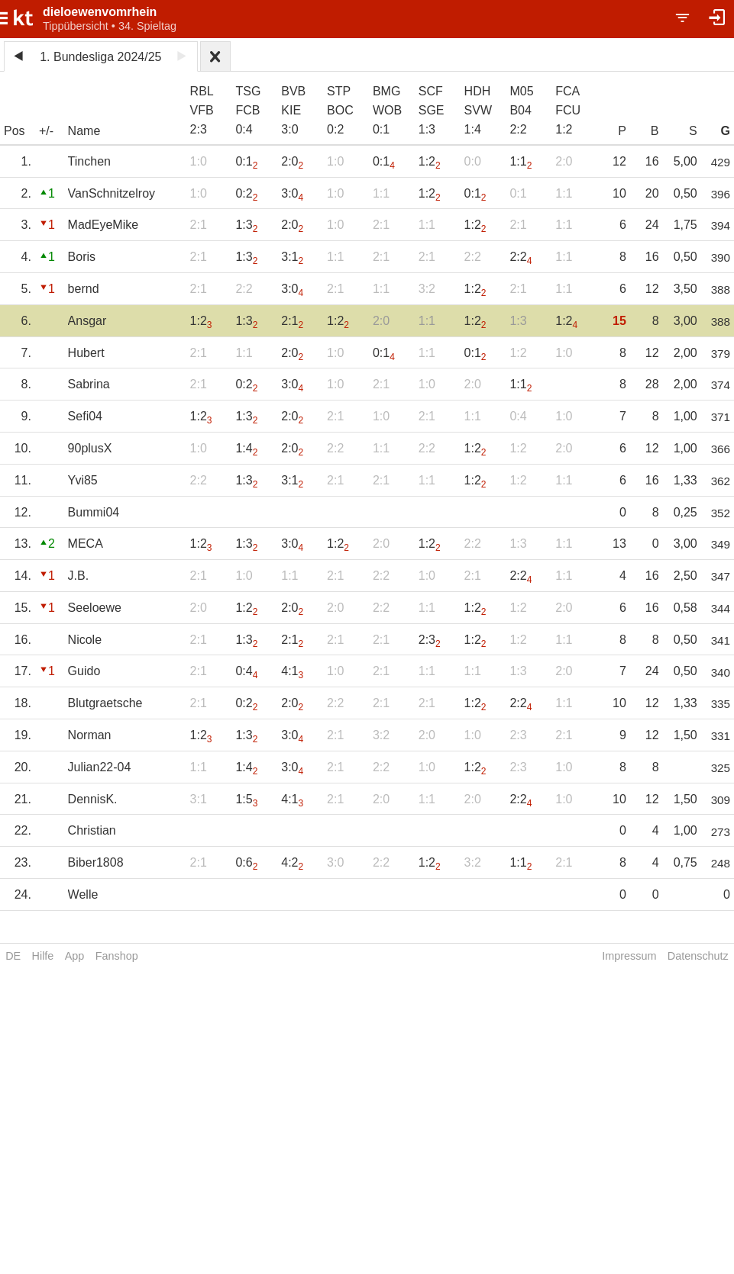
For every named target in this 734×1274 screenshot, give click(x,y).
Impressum (629, 956)
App (75, 956)
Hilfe (43, 956)
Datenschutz (698, 956)
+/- (46, 130)
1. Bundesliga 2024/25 (100, 56)
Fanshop (116, 956)
